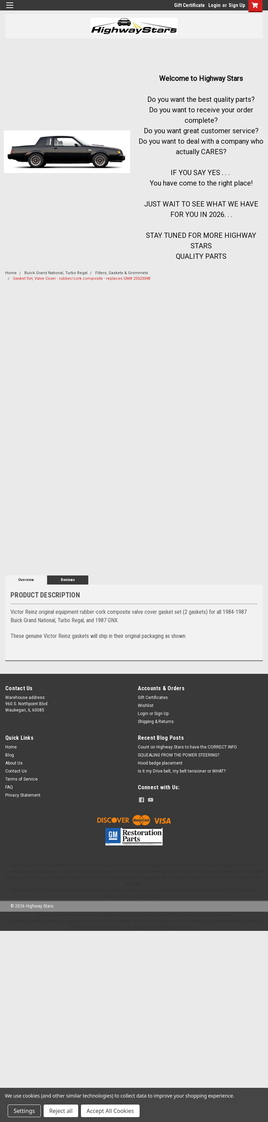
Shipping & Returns (156, 721)
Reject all (61, 1111)
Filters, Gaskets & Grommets (121, 273)
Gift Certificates (153, 697)
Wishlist (146, 705)
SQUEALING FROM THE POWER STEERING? (178, 755)
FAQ (9, 787)
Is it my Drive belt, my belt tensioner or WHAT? (181, 771)
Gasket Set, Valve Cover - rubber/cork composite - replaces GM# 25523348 (81, 278)
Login (214, 5)
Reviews (68, 580)
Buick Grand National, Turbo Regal (56, 273)
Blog (9, 755)
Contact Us (16, 771)
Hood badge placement (160, 763)
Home (11, 273)
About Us (14, 763)
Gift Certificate (189, 5)
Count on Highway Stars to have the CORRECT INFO (187, 747)
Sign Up (237, 5)
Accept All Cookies (110, 1111)
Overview (26, 580)
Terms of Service (21, 779)
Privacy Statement (22, 795)
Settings (24, 1111)
